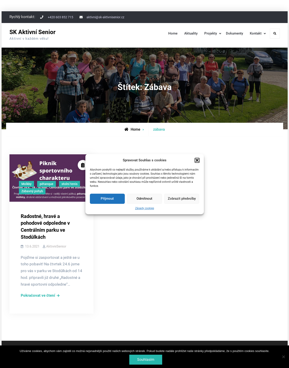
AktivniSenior (56, 246)
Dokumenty (234, 33)
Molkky (26, 184)
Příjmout (107, 199)
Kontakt (256, 33)
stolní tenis (69, 184)
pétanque (46, 184)
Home (172, 33)
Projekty (210, 33)
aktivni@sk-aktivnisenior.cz (105, 17)
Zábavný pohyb (32, 191)
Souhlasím (145, 359)
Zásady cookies (144, 208)
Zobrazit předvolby (182, 199)
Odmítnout (144, 199)
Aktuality (191, 33)
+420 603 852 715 (60, 17)
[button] (197, 160)
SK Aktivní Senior (32, 32)
